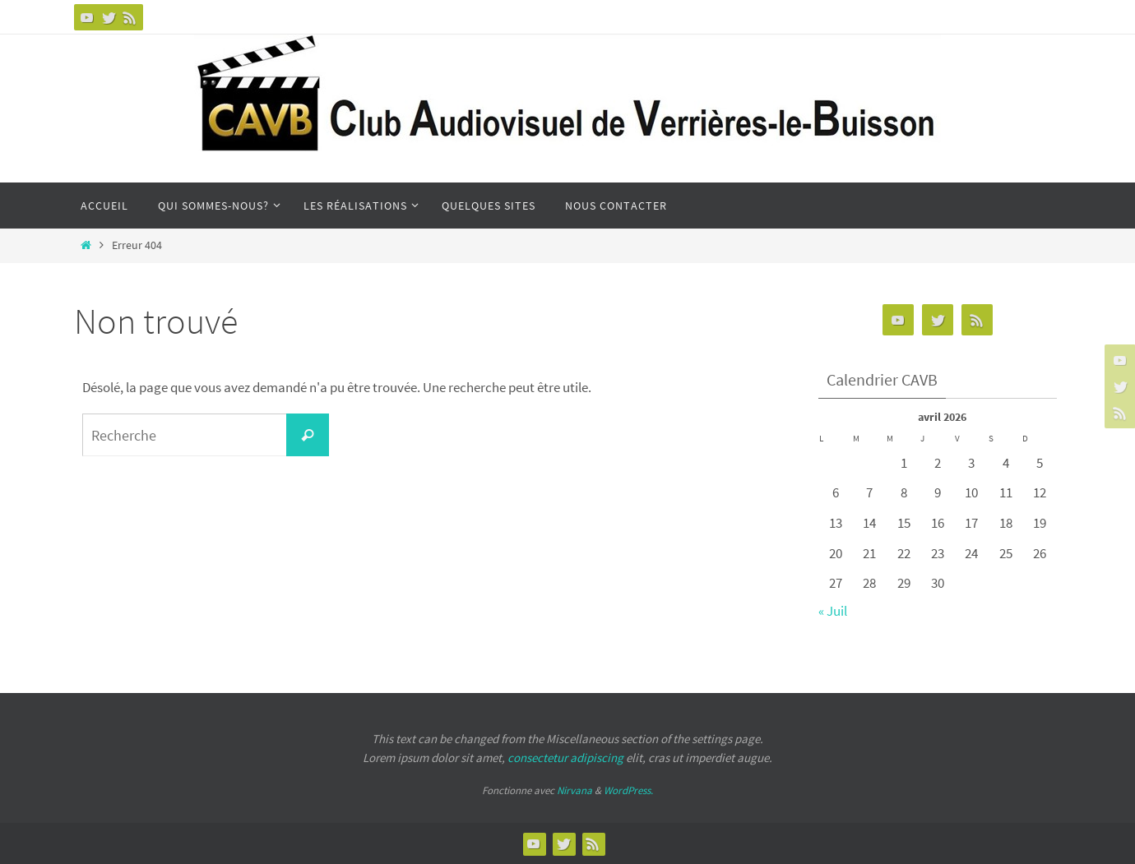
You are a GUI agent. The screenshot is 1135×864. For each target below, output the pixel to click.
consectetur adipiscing (565, 757)
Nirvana (574, 790)
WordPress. (628, 790)
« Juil (832, 611)
